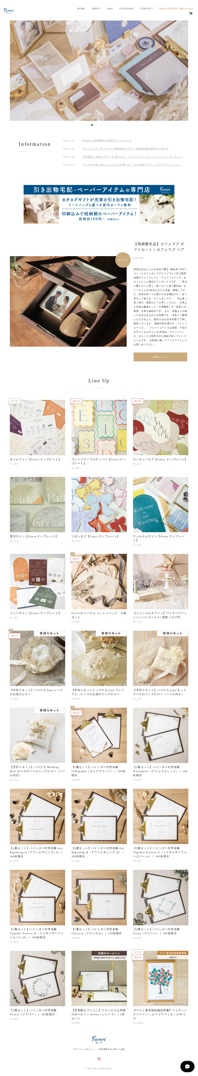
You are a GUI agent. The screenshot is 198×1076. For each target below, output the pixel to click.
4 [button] (106, 125)
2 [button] (96, 125)
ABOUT (96, 8)
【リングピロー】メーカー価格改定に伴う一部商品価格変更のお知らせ (125, 148)
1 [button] (92, 125)
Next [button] (182, 71)
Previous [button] (16, 71)
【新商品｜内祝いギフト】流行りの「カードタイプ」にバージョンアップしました (132, 156)
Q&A (110, 8)
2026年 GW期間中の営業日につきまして (107, 140)
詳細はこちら (160, 357)
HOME (81, 8)
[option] (99, 71)
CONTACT (146, 8)
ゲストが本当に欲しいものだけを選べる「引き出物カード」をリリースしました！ (132, 164)
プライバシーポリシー (84, 1049)
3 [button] (101, 125)
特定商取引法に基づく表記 (112, 1049)
